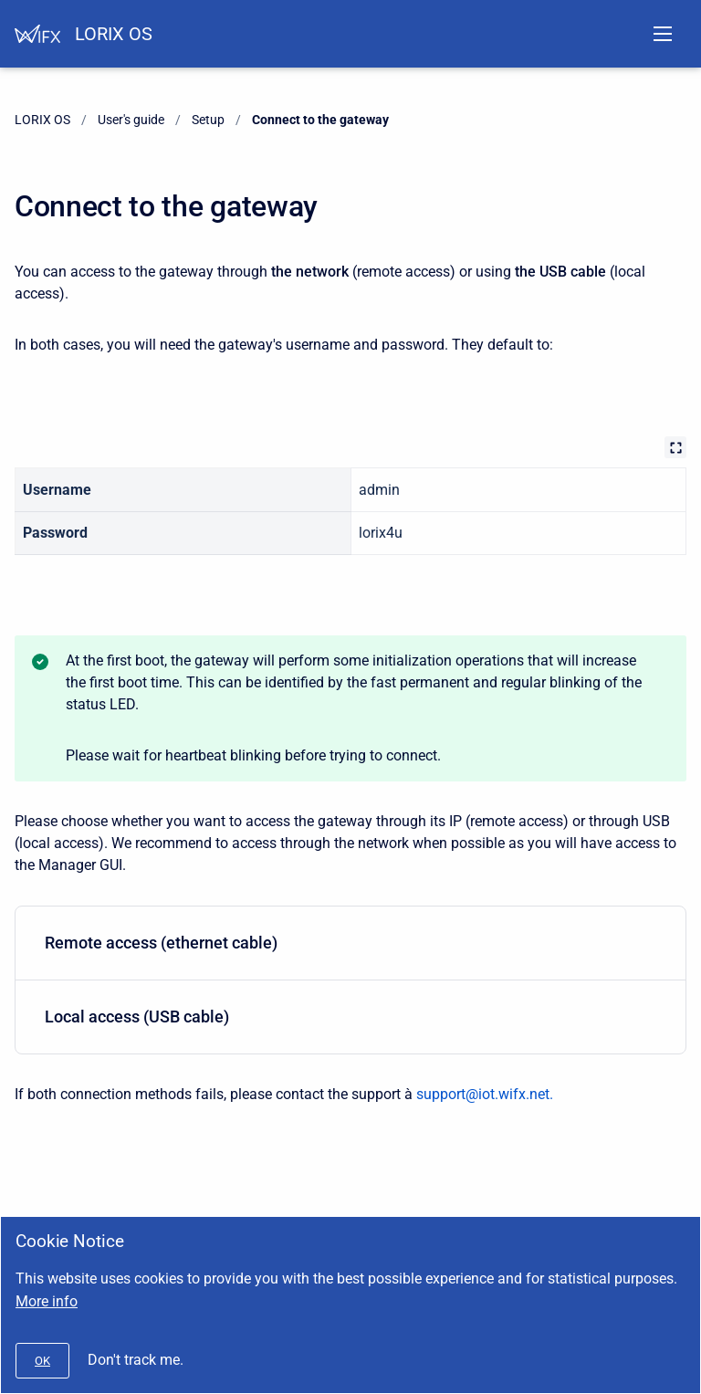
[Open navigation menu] (663, 33)
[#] (42, 1360)
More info (47, 1301)
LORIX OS (113, 34)
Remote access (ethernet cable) (347, 942)
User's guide (131, 119)
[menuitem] (350, 943)
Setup (208, 119)
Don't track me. (135, 1359)
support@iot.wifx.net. (484, 1094)
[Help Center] (37, 34)
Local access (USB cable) (347, 1016)
